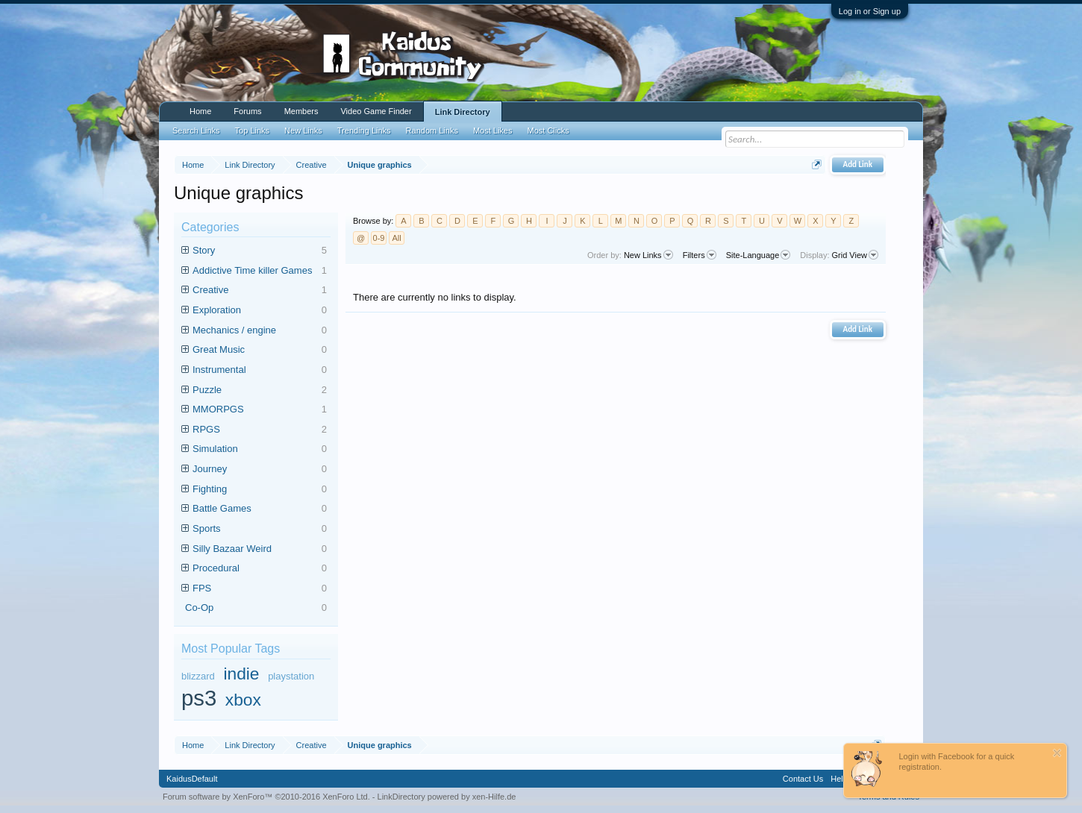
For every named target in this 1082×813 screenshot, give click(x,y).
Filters (699, 255)
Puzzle (260, 390)
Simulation (260, 449)
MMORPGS (260, 410)
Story (260, 251)
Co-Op (256, 608)
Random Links (432, 130)
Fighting (260, 489)
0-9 (379, 237)
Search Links (196, 130)
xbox (243, 699)
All (396, 237)
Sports (260, 529)
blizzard (198, 676)
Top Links (252, 130)
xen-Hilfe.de (494, 796)
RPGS (260, 430)
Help (839, 778)
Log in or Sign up (870, 11)
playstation (291, 676)
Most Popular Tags (230, 648)
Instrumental (260, 370)
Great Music (260, 350)
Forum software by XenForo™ (266, 796)
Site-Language (758, 255)
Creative (260, 290)
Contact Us (803, 778)
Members (301, 111)
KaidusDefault (192, 778)
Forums (247, 111)
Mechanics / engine (260, 330)
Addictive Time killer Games (260, 271)
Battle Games (260, 509)
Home (200, 111)
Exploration (260, 310)
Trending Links (364, 130)
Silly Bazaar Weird (260, 549)
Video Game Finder (375, 111)
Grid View (855, 255)
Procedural (260, 568)
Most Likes (493, 130)
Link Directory (462, 111)
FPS (260, 589)
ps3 (198, 698)
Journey (260, 469)
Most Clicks (548, 130)
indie (241, 673)
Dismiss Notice (1057, 753)
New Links (648, 255)
